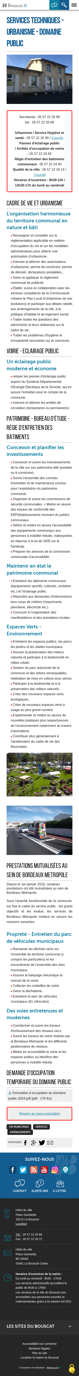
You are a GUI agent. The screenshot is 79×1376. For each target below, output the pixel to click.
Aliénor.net (52, 1367)
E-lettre (59, 1191)
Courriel (57, 138)
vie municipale (19, 1126)
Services (41, 1126)
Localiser (21, 1223)
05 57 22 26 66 (32, 1234)
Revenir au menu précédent (39, 1113)
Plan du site (39, 1353)
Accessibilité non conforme (39, 1343)
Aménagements (20, 1132)
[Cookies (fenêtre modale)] (72, 1369)
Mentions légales (39, 1348)
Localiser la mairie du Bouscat (39, 1357)
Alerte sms (39, 1191)
